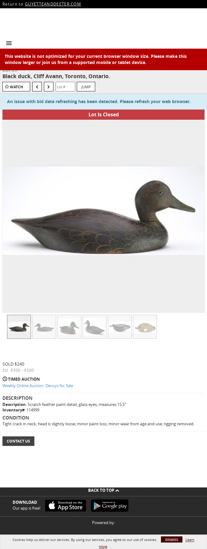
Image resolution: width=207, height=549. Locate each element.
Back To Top (103, 490)
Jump (86, 86)
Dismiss (171, 539)
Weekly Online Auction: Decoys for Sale (37, 385)
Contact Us (18, 441)
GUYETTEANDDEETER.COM (53, 4)
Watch (16, 87)
